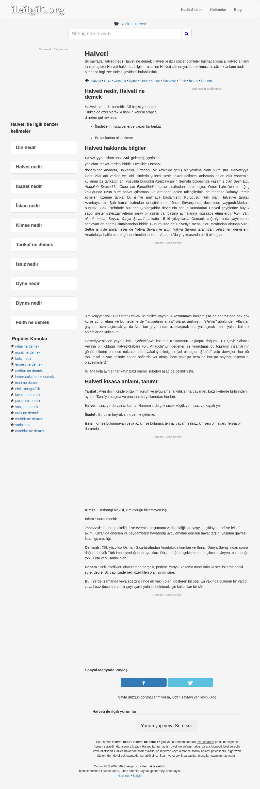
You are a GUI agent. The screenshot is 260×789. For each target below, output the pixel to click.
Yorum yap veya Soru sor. (167, 725)
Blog (238, 10)
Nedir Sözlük (192, 10)
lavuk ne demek (27, 395)
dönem (90, 170)
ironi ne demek (27, 383)
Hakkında (124, 776)
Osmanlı (120, 81)
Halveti (140, 24)
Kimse (155, 81)
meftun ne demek (29, 370)
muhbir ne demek (29, 419)
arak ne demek (27, 413)
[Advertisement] (206, 126)
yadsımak (22, 425)
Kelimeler (218, 10)
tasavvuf (122, 158)
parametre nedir (27, 401)
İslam (144, 81)
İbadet (193, 81)
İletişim (137, 776)
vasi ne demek (26, 407)
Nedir (125, 24)
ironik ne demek (27, 352)
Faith (182, 81)
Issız (107, 81)
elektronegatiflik (27, 389)
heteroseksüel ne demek (34, 377)
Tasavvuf (169, 81)
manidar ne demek (30, 431)
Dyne (133, 81)
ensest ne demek (28, 364)
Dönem (206, 81)
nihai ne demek (27, 346)
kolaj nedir (23, 358)
